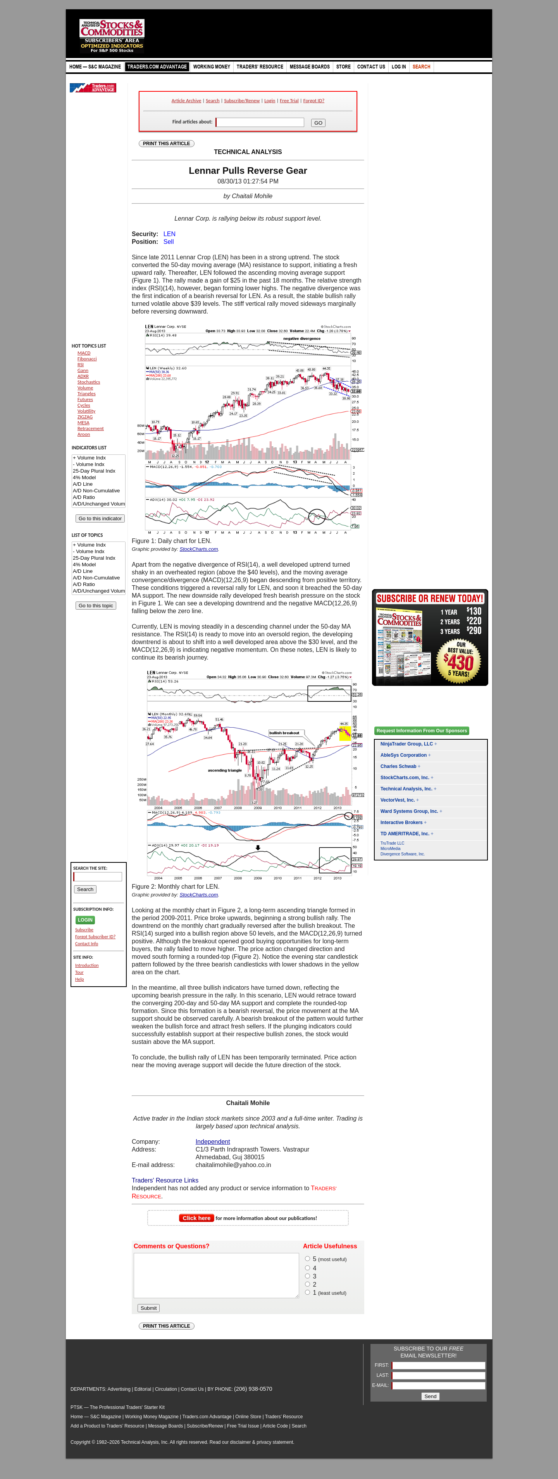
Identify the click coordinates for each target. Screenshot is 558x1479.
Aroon (84, 434)
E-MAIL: (381, 1393)
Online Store (248, 1425)
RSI (81, 364)
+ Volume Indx (98, 458)
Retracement (91, 428)
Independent (213, 1141)
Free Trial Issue (243, 1434)
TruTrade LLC (393, 843)
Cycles (84, 405)
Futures (85, 399)
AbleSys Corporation (404, 755)
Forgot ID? (313, 100)
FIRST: (382, 1373)
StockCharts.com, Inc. (405, 777)
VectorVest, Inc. (398, 800)
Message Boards (165, 1434)
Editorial (142, 1397)
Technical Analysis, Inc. (406, 789)
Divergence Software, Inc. (403, 854)
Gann (83, 370)
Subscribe (84, 929)
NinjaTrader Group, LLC (407, 744)
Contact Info (86, 943)
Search (212, 100)
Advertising (119, 1397)
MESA (84, 422)
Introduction (87, 965)
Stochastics (89, 382)
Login (269, 100)
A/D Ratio (98, 497)
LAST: (383, 1383)
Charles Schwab (399, 766)
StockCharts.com (199, 549)
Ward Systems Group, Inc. (409, 811)
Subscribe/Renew (242, 100)
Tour (79, 972)
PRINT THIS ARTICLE (166, 143)
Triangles (87, 393)
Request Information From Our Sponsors (422, 731)
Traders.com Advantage (208, 1425)
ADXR (83, 376)
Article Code (275, 1434)
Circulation (166, 1397)
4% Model (98, 478)
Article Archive (187, 100)
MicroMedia (391, 849)
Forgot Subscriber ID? (95, 936)
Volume (85, 388)
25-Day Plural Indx (98, 471)
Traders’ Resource (284, 1425)
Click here (197, 1218)
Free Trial (289, 100)
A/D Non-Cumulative (98, 491)
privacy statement (275, 1450)
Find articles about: (192, 122)
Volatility (86, 411)
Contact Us (192, 1397)
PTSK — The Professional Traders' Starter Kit (118, 1415)
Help (79, 979)
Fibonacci (87, 359)
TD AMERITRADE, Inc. (405, 833)
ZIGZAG (85, 417)
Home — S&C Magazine (96, 1425)
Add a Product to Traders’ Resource (107, 1434)
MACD (84, 353)
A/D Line (98, 484)
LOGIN (85, 920)
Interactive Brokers (402, 822)
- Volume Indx (98, 464)
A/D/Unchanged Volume (98, 504)
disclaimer (240, 1450)
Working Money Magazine (152, 1425)
